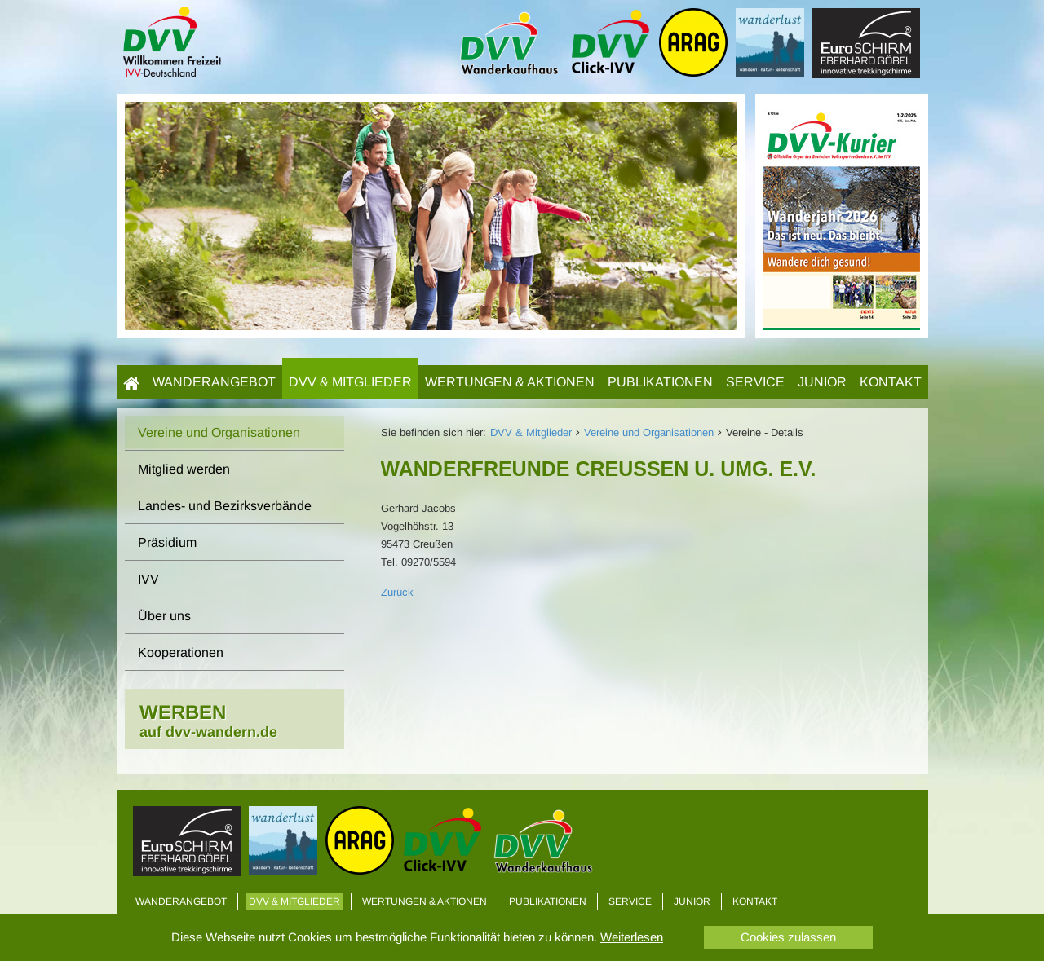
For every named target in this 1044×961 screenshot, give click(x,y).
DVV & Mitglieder (350, 382)
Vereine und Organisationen (649, 432)
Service (755, 382)
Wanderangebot (214, 382)
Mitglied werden (184, 469)
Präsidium (167, 542)
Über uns (164, 616)
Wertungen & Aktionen (510, 382)
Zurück (397, 592)
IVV (148, 579)
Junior (822, 382)
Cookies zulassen (788, 937)
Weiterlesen (631, 937)
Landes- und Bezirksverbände (225, 506)
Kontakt (891, 382)
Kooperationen (180, 652)
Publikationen (660, 382)
